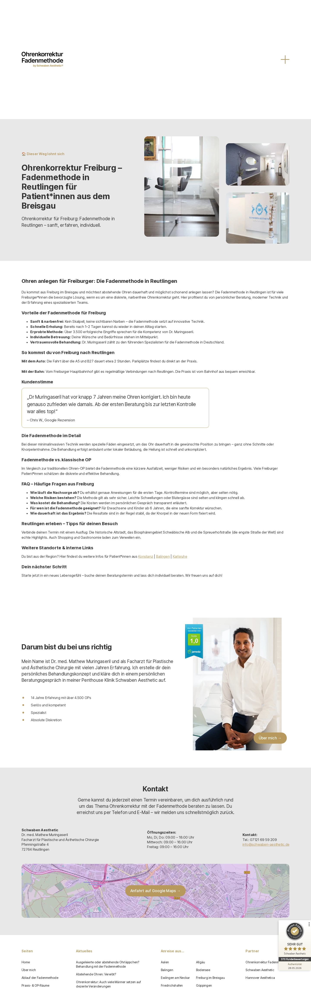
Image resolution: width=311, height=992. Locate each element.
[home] (42, 59)
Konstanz (145, 556)
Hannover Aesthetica (260, 977)
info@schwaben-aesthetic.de (266, 844)
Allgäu (200, 962)
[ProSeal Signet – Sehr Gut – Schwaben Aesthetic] (295, 939)
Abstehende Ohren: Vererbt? (96, 974)
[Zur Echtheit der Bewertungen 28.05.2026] (295, 965)
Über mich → (270, 738)
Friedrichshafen (172, 985)
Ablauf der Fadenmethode (40, 977)
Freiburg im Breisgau (210, 977)
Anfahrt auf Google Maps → (155, 890)
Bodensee (203, 970)
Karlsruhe (180, 556)
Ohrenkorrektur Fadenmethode (267, 962)
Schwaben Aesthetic (260, 970)
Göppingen (204, 985)
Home (26, 962)
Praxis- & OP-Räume (35, 985)
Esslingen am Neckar (175, 977)
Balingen (163, 556)
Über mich (29, 970)
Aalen (165, 962)
